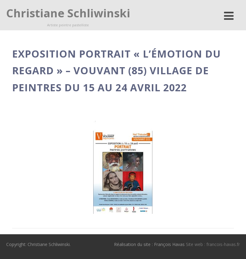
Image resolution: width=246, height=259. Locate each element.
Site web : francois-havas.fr (213, 244)
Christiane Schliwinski (68, 13)
